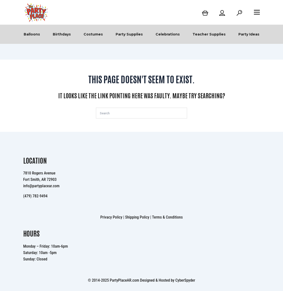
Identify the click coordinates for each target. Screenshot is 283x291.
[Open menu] (257, 12)
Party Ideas (248, 34)
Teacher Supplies (209, 34)
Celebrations (168, 34)
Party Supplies (129, 34)
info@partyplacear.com (41, 186)
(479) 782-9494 (35, 196)
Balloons (32, 34)
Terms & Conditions (167, 217)
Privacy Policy (111, 217)
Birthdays (62, 34)
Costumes (93, 34)
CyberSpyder (185, 280)
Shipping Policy (137, 217)
